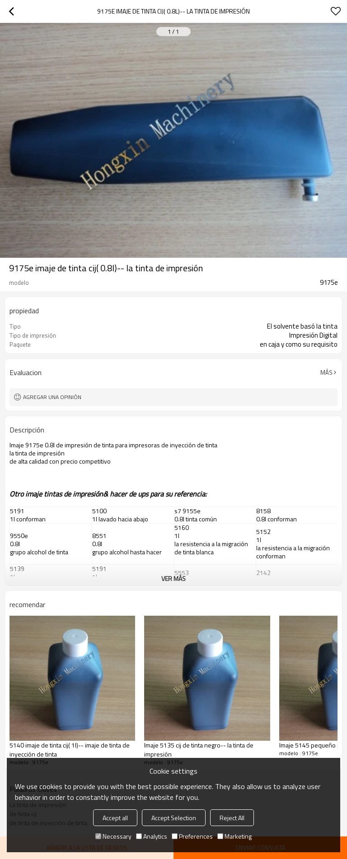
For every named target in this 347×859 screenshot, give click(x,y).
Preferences (192, 836)
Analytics (151, 836)
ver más (173, 578)
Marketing (234, 836)
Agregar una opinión (52, 397)
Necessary (113, 836)
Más (326, 372)
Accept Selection (173, 817)
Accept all (115, 817)
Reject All (232, 817)
